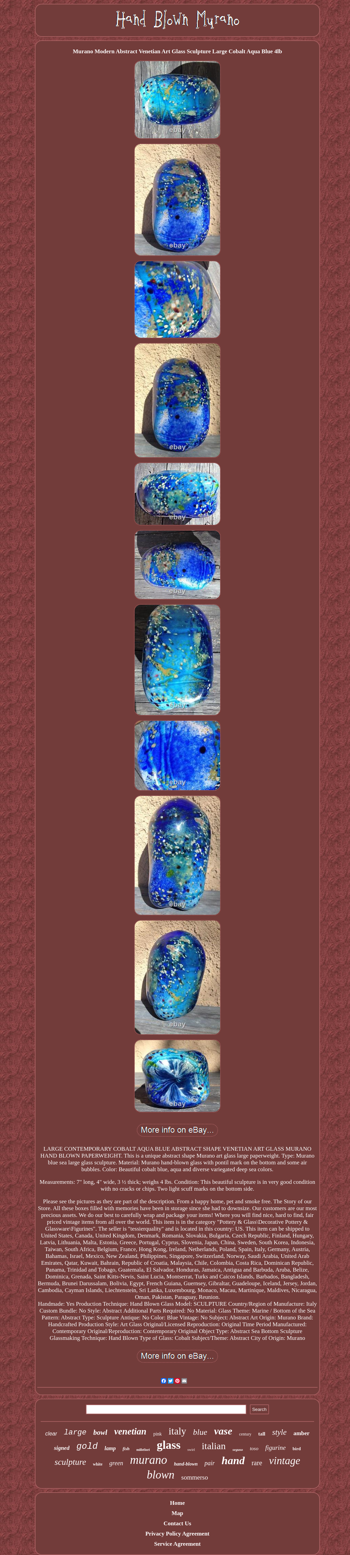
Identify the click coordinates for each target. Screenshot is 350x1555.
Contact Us (177, 1523)
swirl (191, 1449)
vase (223, 1431)
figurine (275, 1447)
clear (51, 1434)
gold (86, 1446)
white (98, 1464)
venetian (130, 1431)
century (245, 1434)
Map (177, 1513)
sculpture (70, 1462)
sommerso (194, 1477)
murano (148, 1460)
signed (61, 1448)
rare (257, 1463)
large (75, 1432)
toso (254, 1448)
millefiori (143, 1450)
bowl (100, 1432)
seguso (237, 1449)
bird (297, 1448)
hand (233, 1460)
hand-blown (186, 1464)
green (116, 1463)
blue (200, 1432)
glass (168, 1445)
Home (177, 1503)
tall (261, 1434)
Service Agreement (177, 1544)
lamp (110, 1448)
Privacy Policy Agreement (177, 1533)
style (279, 1432)
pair (209, 1463)
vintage (284, 1461)
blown (161, 1475)
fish (126, 1448)
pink (157, 1434)
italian (214, 1446)
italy (177, 1431)
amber (301, 1433)
